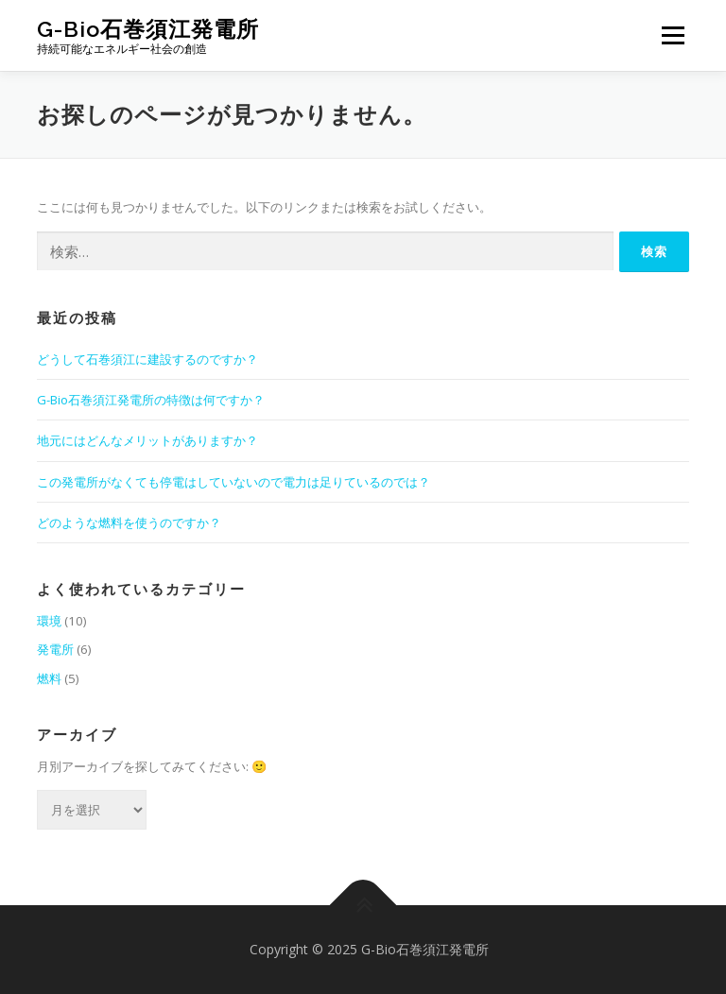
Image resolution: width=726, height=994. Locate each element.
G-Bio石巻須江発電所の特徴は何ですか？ (151, 399)
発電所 (55, 649)
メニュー (672, 34)
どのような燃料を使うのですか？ (129, 522)
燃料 (49, 678)
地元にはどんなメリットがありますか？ (147, 440)
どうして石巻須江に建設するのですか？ (147, 359)
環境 (49, 620)
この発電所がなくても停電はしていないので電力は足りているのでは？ (233, 481)
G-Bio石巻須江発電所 (148, 29)
